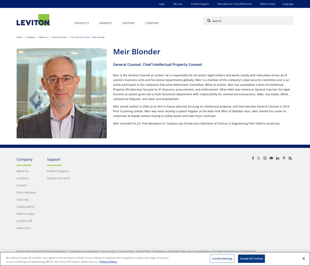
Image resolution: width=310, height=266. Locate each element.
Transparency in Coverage (83, 251)
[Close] (303, 258)
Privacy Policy (143, 251)
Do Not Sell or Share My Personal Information (42, 251)
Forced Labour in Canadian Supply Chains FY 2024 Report (225, 251)
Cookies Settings (222, 258)
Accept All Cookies (251, 258)
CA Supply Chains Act (179, 251)
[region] (155, 259)
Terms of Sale (125, 251)
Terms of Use (108, 251)
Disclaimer (159, 251)
